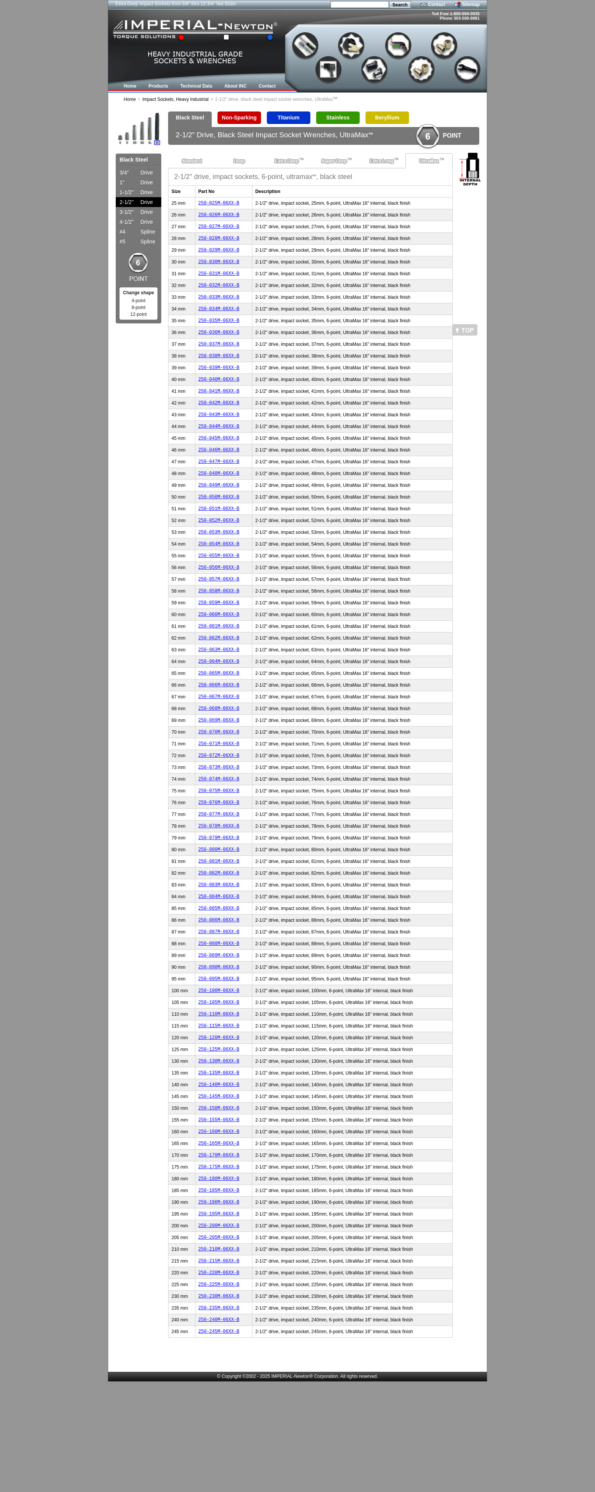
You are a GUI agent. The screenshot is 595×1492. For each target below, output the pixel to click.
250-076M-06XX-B (218, 861)
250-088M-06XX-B (218, 1016)
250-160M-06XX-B (218, 1222)
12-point (138, 314)
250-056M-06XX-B (218, 603)
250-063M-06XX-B (218, 693)
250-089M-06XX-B (218, 1029)
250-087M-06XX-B (218, 1003)
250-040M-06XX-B (218, 397)
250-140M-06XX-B (218, 1170)
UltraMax (429, 160)
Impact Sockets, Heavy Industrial (175, 99)
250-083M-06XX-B (218, 951)
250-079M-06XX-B (218, 900)
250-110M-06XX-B (218, 1093)
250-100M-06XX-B (218, 1067)
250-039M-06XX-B (218, 384)
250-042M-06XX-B (218, 423)
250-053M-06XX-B (218, 565)
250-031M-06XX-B (218, 281)
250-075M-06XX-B (218, 848)
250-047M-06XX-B (218, 487)
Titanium (288, 118)
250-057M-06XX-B (218, 616)
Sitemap (471, 4)
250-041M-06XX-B (218, 410)
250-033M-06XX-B (218, 307)
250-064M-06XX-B (218, 706)
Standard (192, 160)
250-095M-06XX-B (218, 1054)
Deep (239, 160)
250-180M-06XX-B (218, 1274)
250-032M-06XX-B (218, 294)
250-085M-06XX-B (218, 977)
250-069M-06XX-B (218, 771)
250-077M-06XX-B (218, 874)
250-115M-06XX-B (218, 1106)
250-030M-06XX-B (218, 268)
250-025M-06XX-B (218, 204)
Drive (136, 172)
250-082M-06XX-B (218, 938)
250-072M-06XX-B (218, 809)
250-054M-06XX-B (218, 577)
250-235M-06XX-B (218, 1415)
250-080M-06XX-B (218, 913)
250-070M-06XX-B (218, 784)
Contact (436, 4)
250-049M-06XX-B (218, 513)
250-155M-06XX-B (218, 1209)
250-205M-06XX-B (218, 1338)
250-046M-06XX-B (218, 474)
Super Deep (334, 160)
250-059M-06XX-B (218, 642)
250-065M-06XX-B (218, 719)
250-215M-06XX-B (218, 1364)
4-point (139, 300)
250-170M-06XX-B (218, 1248)
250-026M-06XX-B (218, 216)
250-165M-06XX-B (218, 1235)
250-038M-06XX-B (218, 371)
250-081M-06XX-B (218, 925)
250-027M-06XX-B (218, 229)
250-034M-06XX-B (218, 320)
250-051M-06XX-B (218, 539)
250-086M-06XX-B (218, 990)
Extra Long (381, 160)
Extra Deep (286, 160)
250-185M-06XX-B (218, 1286)
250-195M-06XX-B (218, 1312)
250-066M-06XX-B (218, 732)
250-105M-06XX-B (218, 1080)
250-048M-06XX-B (218, 500)
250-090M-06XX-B (218, 1042)
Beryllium (387, 118)
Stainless (337, 118)
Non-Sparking (239, 118)
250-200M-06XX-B (218, 1325)
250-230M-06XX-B (218, 1402)
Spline (137, 232)
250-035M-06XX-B (218, 332)
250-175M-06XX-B (218, 1261)
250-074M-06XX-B (218, 835)
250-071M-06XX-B (218, 797)
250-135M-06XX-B (218, 1158)
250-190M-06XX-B (218, 1299)
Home (130, 99)
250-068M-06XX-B (218, 758)
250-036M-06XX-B (218, 345)
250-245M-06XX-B (218, 1441)
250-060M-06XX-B (218, 655)
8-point (139, 307)
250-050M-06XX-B (218, 526)
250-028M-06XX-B (218, 242)
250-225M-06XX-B (218, 1390)
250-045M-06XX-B (218, 461)
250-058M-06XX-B (218, 629)
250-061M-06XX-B (218, 668)
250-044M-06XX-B (218, 449)
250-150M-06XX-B (218, 1196)
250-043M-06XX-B (218, 436)
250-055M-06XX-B (218, 590)
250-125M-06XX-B (218, 1132)
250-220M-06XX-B (218, 1377)
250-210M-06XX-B (218, 1351)
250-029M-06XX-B (218, 255)
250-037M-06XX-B (218, 358)
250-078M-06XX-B (218, 887)
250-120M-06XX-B (218, 1119)
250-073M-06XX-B (218, 822)
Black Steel (190, 118)
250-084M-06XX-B (218, 964)
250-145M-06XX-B (218, 1183)
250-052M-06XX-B (218, 552)
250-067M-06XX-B (218, 745)
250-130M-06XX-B (218, 1145)
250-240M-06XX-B (218, 1428)
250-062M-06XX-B (218, 681)
